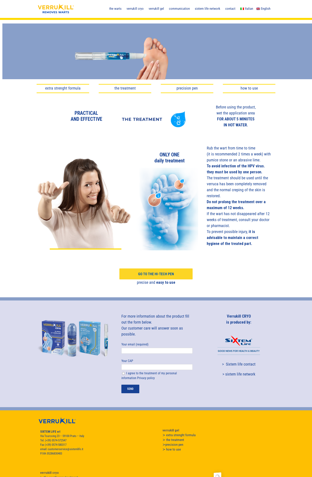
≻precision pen (173, 445)
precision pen (187, 88)
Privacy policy (146, 378)
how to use (249, 88)
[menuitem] (246, 8)
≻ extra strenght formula (179, 435)
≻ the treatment (173, 440)
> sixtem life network (238, 374)
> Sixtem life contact (238, 364)
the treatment (125, 88)
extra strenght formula (63, 88)
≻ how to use (172, 449)
